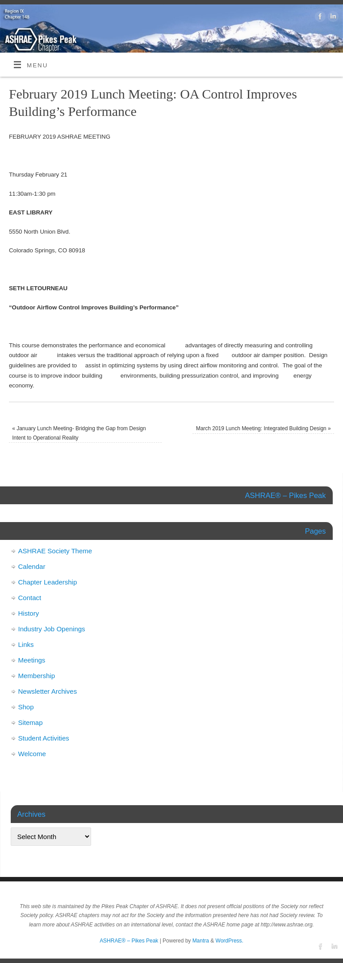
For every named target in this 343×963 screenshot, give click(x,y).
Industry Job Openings (51, 629)
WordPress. (229, 941)
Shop (26, 707)
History (28, 613)
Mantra (200, 941)
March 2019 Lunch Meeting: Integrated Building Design (263, 428)
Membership (36, 675)
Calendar (32, 566)
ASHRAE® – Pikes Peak (129, 941)
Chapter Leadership (47, 582)
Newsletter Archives (47, 691)
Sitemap (30, 722)
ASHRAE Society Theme (55, 551)
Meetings (32, 660)
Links (26, 644)
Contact (30, 597)
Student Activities (43, 738)
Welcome (32, 753)
